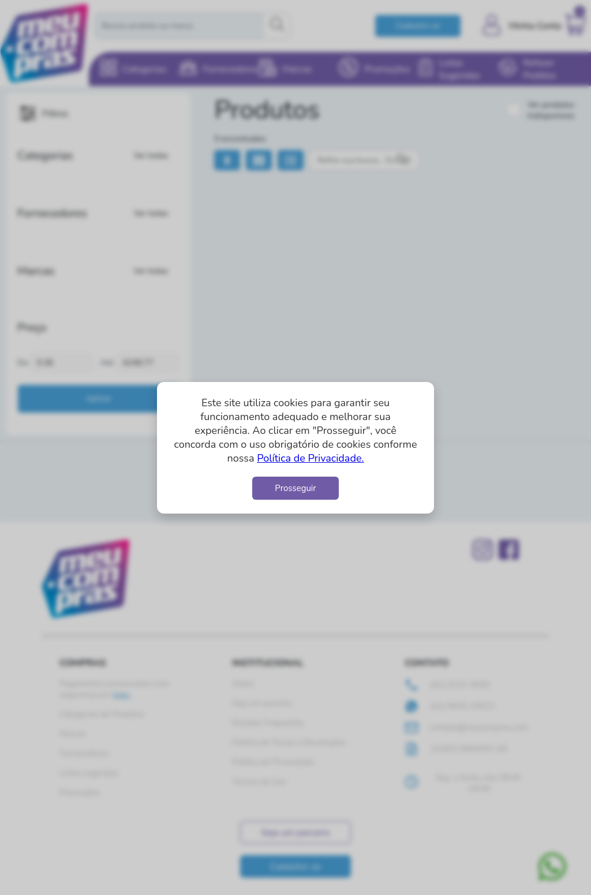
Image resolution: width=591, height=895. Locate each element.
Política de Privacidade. (310, 458)
